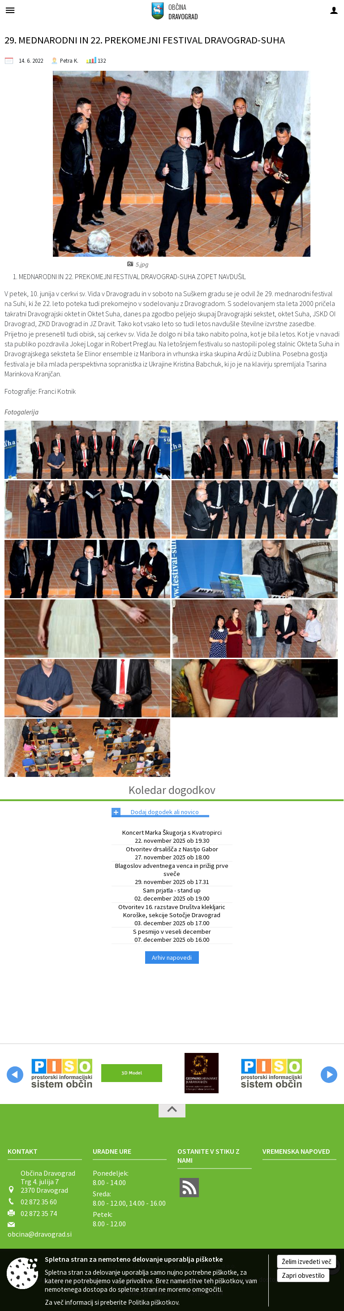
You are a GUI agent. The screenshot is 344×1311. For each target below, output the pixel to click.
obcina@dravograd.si (40, 1233)
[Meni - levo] (10, 10)
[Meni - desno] (334, 10)
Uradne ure (112, 1151)
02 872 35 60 (39, 1201)
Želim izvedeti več (306, 1261)
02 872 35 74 (39, 1213)
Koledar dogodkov (172, 790)
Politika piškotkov (153, 1302)
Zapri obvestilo (303, 1275)
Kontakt (23, 1151)
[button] (15, 1074)
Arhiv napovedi (172, 957)
